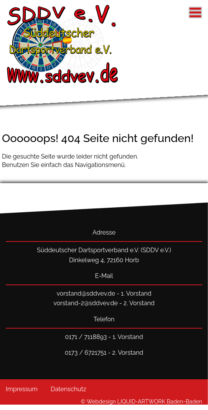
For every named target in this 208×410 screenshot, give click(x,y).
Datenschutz (68, 389)
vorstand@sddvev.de (85, 293)
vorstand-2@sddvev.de (85, 303)
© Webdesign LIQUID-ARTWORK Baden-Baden (141, 401)
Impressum (22, 389)
